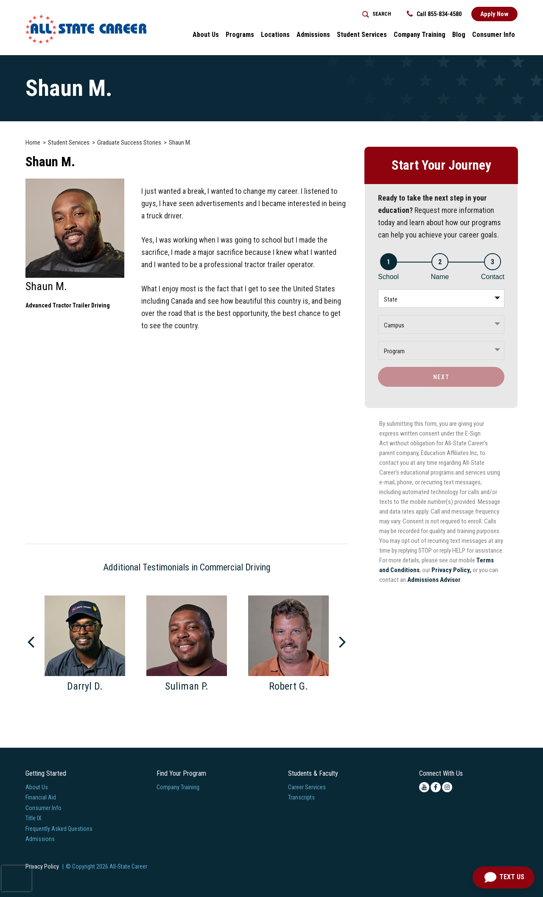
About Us (36, 787)
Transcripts (301, 797)
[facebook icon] (436, 787)
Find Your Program (181, 773)
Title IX (33, 818)
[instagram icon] (447, 787)
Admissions (40, 839)
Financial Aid (40, 797)
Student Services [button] (362, 35)
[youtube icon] (424, 787)
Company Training (178, 787)
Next (441, 377)
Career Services (307, 787)
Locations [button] (275, 35)
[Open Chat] (504, 877)
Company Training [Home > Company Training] (419, 35)
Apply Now (494, 14)
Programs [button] (240, 35)
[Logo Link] (85, 29)
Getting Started (45, 773)
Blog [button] (458, 35)
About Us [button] (206, 35)
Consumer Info (43, 808)
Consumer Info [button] (493, 35)
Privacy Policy (42, 866)
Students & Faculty (313, 773)
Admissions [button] (313, 35)
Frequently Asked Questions (58, 828)
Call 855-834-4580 (434, 14)
